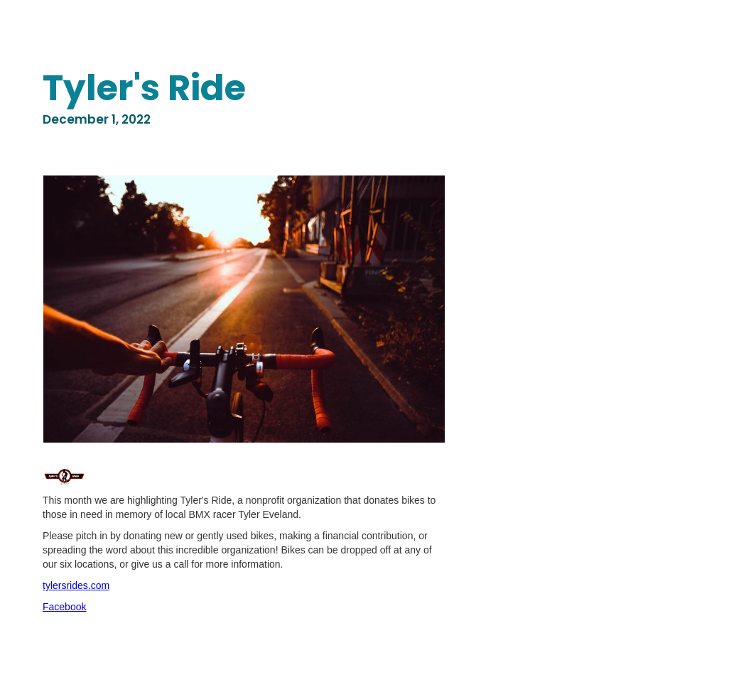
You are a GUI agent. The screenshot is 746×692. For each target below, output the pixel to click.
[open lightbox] (244, 309)
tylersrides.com (76, 585)
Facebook (64, 606)
